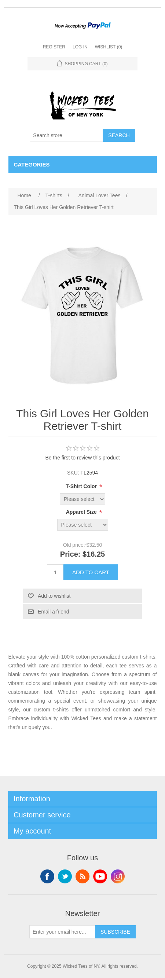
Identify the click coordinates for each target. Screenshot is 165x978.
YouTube (100, 876)
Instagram (118, 876)
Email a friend (53, 612)
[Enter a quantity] (55, 572)
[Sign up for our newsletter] (62, 931)
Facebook (47, 876)
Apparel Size (82, 512)
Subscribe (115, 932)
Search (118, 135)
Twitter (65, 876)
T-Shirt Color (82, 486)
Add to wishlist (54, 596)
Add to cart (90, 572)
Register (54, 47)
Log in (80, 47)
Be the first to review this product (82, 458)
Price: (70, 554)
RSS (82, 876)
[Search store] (66, 135)
